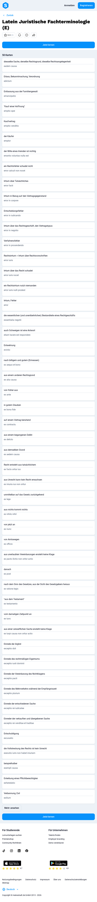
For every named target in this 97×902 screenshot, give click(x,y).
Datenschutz (30, 879)
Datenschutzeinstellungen (76, 879)
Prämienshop (8, 839)
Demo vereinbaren (56, 843)
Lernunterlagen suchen (12, 835)
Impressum (45, 879)
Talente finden (54, 835)
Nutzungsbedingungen (12, 879)
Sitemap (5, 883)
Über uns (57, 879)
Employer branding (56, 839)
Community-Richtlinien (11, 843)
